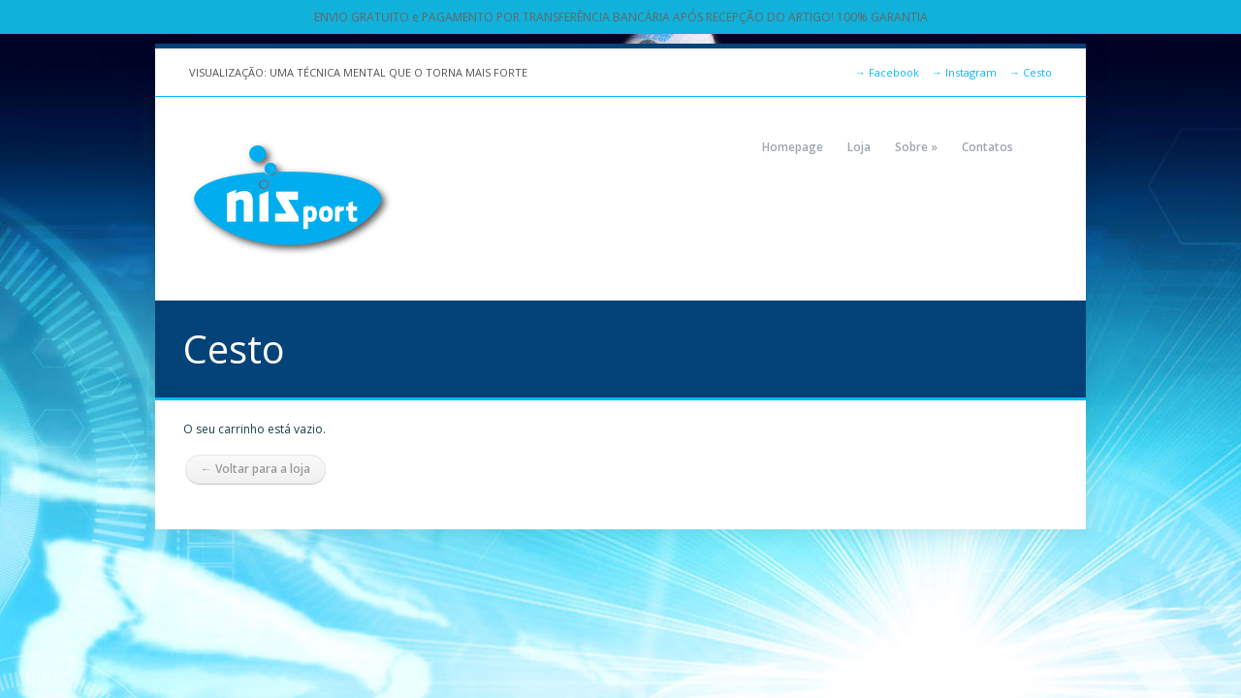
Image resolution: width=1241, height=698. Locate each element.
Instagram (964, 72)
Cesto (1030, 72)
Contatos (987, 147)
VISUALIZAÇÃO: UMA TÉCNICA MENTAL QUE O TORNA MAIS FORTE (358, 72)
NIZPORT (291, 199)
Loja (859, 147)
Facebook (887, 72)
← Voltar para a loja (255, 468)
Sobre (916, 147)
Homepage (792, 147)
